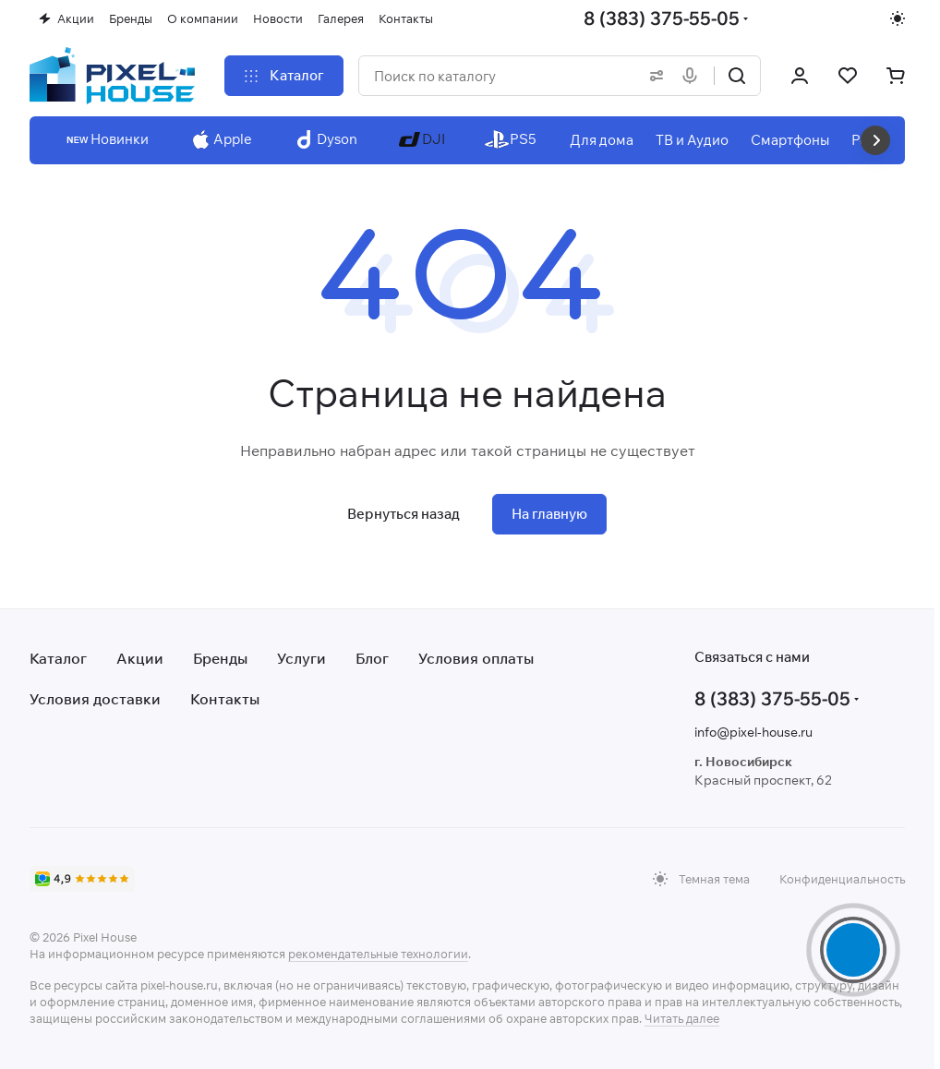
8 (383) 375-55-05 (662, 18)
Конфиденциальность (842, 878)
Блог (372, 658)
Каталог (58, 658)
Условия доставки (95, 699)
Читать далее (682, 1018)
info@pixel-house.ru (753, 732)
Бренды (220, 658)
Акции (139, 658)
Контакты (224, 699)
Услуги (301, 658)
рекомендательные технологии (378, 953)
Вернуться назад (403, 513)
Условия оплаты (476, 658)
